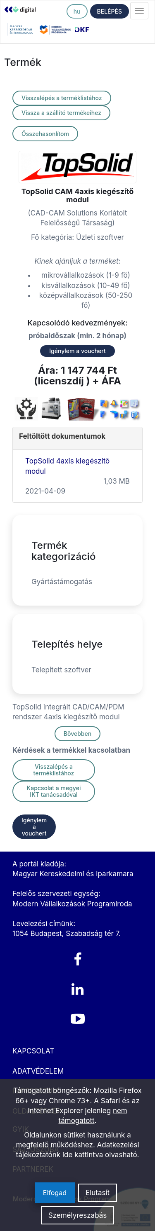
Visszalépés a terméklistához (61, 97)
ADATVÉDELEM (38, 1071)
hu (77, 11)
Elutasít (98, 1193)
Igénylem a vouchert (77, 350)
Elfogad (55, 1193)
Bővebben (77, 733)
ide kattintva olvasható (99, 1155)
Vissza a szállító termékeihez (61, 112)
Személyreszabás (77, 1215)
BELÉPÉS (109, 11)
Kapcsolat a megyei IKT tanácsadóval (54, 791)
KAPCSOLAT (33, 1051)
